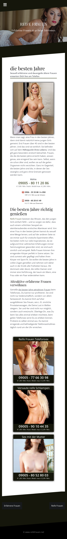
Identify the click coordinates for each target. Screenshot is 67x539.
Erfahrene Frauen (12, 505)
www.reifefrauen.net (34, 532)
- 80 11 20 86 (33, 183)
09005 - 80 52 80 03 (33, 475)
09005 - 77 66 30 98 (33, 377)
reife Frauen (33, 23)
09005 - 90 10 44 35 (33, 426)
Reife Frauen (16, 218)
